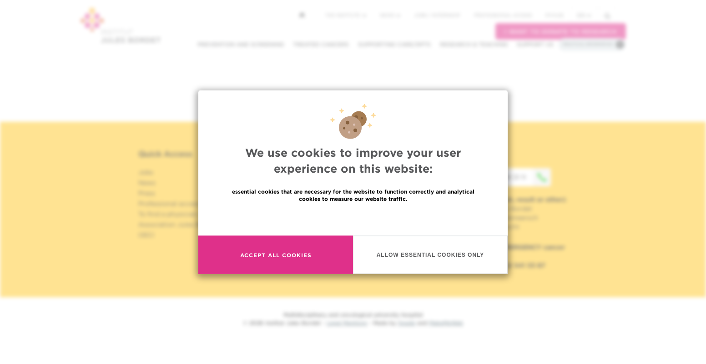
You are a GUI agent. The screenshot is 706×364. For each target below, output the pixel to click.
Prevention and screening (240, 44)
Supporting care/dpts (394, 44)
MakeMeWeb (446, 322)
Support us (535, 44)
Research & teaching (474, 44)
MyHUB (554, 15)
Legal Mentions (347, 322)
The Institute (345, 15)
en (584, 15)
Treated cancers (321, 44)
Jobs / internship (437, 15)
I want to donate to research (560, 31)
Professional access (503, 15)
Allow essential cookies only (430, 254)
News (390, 15)
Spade (406, 322)
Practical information (588, 44)
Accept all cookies (276, 254)
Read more (353, 218)
